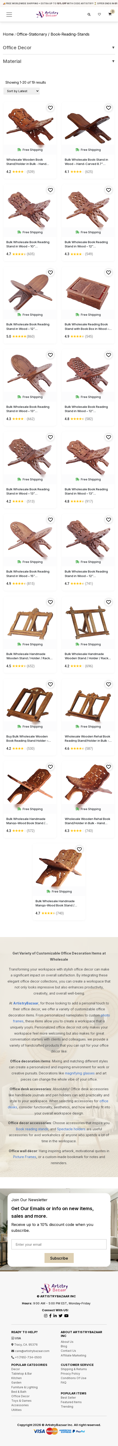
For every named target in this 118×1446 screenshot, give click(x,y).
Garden (16, 1382)
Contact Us (68, 1350)
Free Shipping (30, 150)
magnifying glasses (80, 1073)
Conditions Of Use (73, 1378)
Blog (64, 1346)
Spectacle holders (71, 1129)
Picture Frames (24, 1157)
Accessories (20, 1405)
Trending (67, 1406)
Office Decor (59, 47)
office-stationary (32, 34)
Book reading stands (32, 1129)
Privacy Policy (70, 1373)
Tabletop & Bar (21, 1373)
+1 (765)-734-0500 (26, 1357)
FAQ (63, 1382)
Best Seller (68, 1397)
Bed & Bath (18, 1391)
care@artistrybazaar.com (30, 1351)
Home (8, 34)
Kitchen (16, 1378)
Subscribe (59, 1258)
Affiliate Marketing (73, 1355)
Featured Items (71, 1402)
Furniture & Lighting (24, 1387)
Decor (15, 1369)
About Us (67, 1342)
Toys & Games (21, 1400)
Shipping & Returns (74, 1369)
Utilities (16, 1410)
